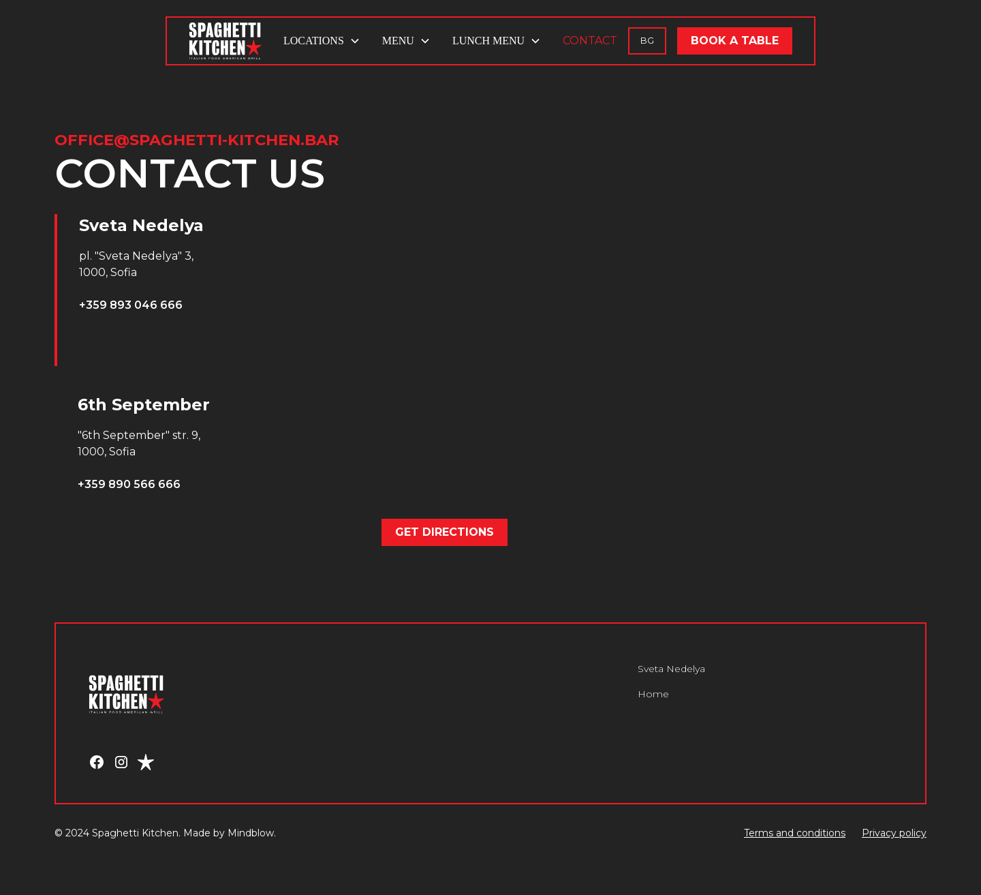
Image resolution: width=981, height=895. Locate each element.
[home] (225, 40)
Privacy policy (894, 833)
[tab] (190, 290)
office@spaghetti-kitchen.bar (196, 139)
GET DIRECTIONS (444, 532)
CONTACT (590, 40)
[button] (321, 41)
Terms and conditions (794, 833)
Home (653, 694)
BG (647, 40)
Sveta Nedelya (671, 669)
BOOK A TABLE (735, 40)
